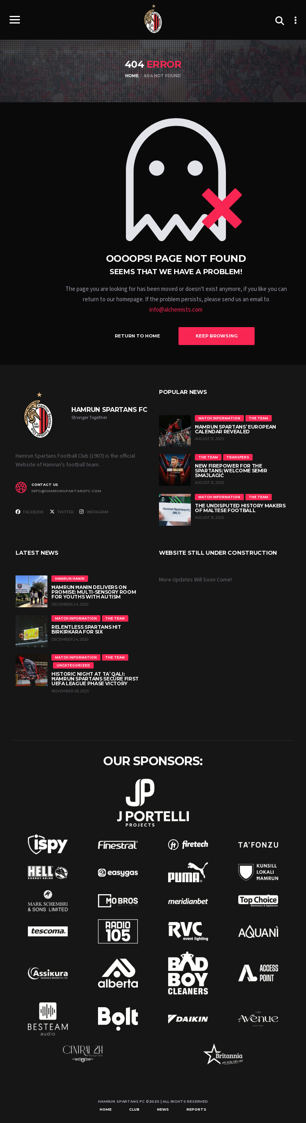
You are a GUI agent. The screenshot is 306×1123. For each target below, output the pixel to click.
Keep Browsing (216, 336)
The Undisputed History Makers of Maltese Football (240, 508)
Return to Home (137, 336)
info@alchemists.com (175, 310)
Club (134, 1109)
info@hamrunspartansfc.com (66, 491)
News (163, 1109)
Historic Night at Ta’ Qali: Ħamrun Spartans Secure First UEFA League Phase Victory (95, 678)
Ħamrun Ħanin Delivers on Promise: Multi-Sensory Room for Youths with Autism (93, 592)
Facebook (30, 511)
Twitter (61, 511)
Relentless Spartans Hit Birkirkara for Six (86, 629)
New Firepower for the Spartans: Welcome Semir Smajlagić (231, 470)
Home (106, 1109)
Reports (196, 1109)
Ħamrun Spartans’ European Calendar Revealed (235, 429)
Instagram (93, 511)
